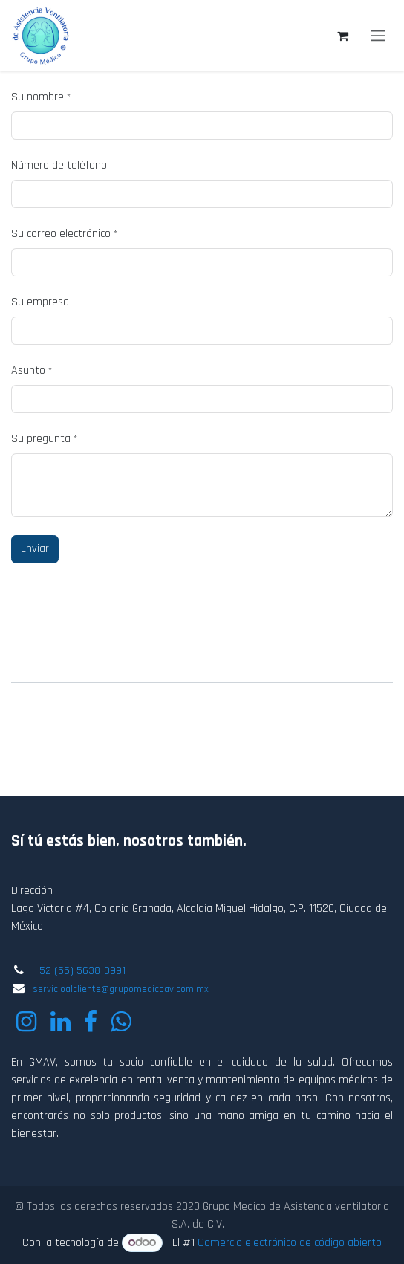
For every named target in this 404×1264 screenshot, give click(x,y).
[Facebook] (90, 1022)
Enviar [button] (35, 549)
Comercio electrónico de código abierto (290, 1243)
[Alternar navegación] (378, 36)
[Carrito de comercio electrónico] (342, 36)
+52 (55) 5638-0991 (79, 971)
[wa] (121, 1022)
